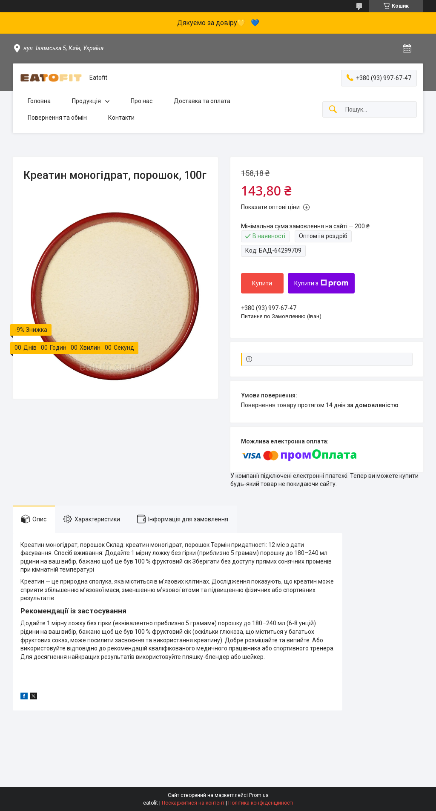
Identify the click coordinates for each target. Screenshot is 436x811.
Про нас (141, 101)
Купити (262, 283)
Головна (39, 101)
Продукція (86, 101)
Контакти (121, 117)
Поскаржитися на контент (193, 803)
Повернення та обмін (57, 117)
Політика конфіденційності (260, 803)
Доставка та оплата (202, 101)
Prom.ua (259, 795)
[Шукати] (333, 109)
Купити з (321, 283)
